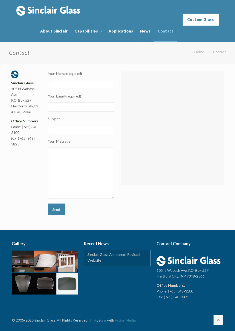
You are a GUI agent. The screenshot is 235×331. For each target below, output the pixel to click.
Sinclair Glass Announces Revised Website (113, 257)
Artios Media (125, 320)
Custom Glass (200, 19)
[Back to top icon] (218, 320)
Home (199, 52)
